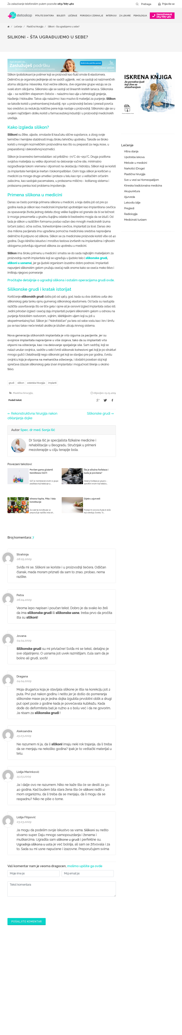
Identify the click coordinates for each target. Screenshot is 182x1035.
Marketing (148, 976)
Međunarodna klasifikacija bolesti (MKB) (86, 991)
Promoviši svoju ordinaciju (121, 993)
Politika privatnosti (153, 965)
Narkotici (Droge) (134, 168)
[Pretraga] (148, 4)
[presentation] (34, 906)
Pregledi (129, 208)
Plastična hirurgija (35, 26)
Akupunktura (132, 191)
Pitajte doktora (44, 15)
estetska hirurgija (36, 383)
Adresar (147, 982)
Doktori (75, 959)
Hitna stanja (131, 151)
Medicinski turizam (135, 219)
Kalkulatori (77, 999)
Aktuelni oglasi (151, 993)
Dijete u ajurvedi (92, 498)
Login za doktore (116, 1005)
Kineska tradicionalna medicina (143, 185)
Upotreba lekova (134, 157)
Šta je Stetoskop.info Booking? (118, 962)
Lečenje (18, 26)
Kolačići (147, 971)
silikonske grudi (96, 258)
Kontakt (147, 988)
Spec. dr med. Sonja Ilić (37, 430)
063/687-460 (65, 3)
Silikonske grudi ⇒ (100, 413)
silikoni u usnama (19, 263)
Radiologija (130, 214)
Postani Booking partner (120, 971)
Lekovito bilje (132, 202)
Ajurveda (129, 197)
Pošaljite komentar (26, 921)
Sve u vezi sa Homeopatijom (141, 180)
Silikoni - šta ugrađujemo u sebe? (63, 26)
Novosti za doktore (117, 999)
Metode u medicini (135, 162)
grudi (11, 383)
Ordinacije (77, 965)
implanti (52, 383)
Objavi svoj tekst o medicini (122, 988)
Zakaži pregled (79, 971)
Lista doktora (114, 1010)
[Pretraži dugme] (137, 4)
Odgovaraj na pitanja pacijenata (119, 979)
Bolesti (75, 982)
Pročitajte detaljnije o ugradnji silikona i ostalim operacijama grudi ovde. (61, 280)
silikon (20, 383)
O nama (147, 959)
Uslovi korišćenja (152, 999)
